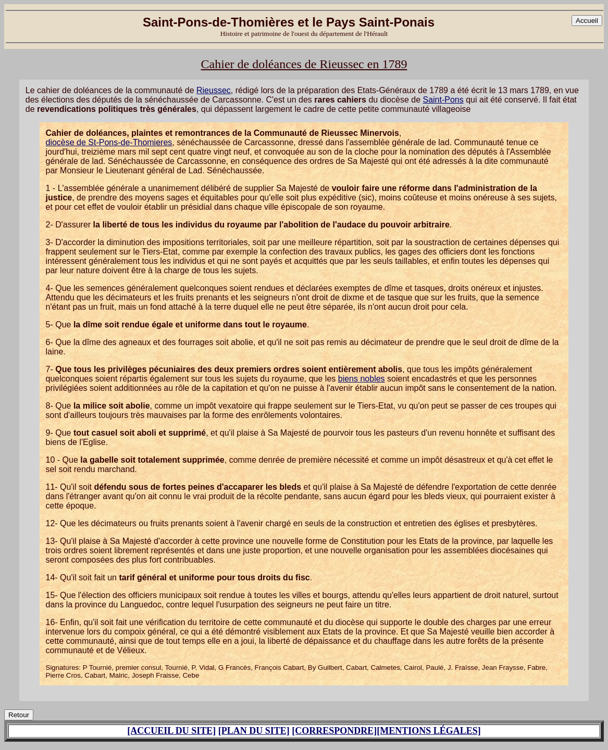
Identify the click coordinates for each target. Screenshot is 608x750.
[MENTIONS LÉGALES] (429, 731)
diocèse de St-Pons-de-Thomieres (109, 142)
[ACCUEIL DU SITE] (171, 731)
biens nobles (361, 378)
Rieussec (213, 90)
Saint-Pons (443, 99)
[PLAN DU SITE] (254, 731)
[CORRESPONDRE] (334, 731)
